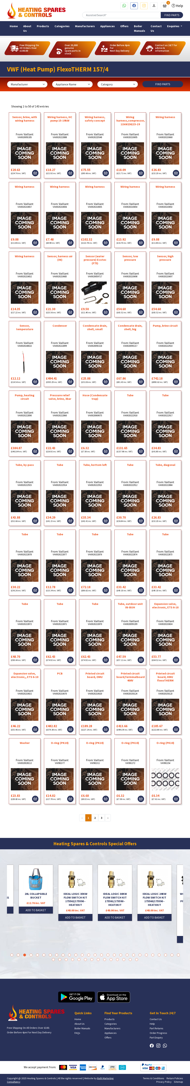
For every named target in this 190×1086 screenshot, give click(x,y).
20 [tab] (133, 955)
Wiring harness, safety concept (95, 118)
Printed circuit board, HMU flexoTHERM (165, 677)
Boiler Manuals (139, 28)
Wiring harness (165, 117)
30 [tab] (66, 959)
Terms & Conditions (153, 1078)
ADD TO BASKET (36, 910)
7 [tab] (50, 955)
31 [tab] (72, 959)
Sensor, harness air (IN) (59, 257)
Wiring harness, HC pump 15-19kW (59, 118)
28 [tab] (53, 959)
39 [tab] (123, 959)
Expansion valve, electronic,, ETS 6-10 (24, 675)
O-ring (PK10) (60, 743)
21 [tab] (140, 955)
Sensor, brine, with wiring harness (24, 118)
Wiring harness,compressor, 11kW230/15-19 (130, 120)
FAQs (77, 1033)
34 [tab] (91, 959)
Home (14, 26)
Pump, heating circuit (24, 397)
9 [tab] (63, 955)
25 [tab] (165, 955)
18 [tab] (120, 955)
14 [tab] (95, 955)
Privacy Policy (164, 1081)
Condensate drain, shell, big (130, 327)
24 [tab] (159, 955)
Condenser (60, 325)
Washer (25, 743)
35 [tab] (98, 959)
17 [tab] (114, 955)
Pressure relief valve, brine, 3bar (60, 397)
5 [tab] (37, 955)
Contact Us (156, 28)
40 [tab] (130, 959)
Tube (130, 395)
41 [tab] (136, 959)
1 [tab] (11, 955)
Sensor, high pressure (165, 257)
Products (43, 26)
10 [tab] (69, 955)
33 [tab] (85, 959)
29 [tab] (59, 959)
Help (179, 5)
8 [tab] (56, 955)
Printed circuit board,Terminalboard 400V (130, 677)
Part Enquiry (156, 1037)
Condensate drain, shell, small (95, 327)
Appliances (107, 26)
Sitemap (178, 1081)
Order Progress (158, 1033)
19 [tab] (127, 955)
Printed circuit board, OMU (94, 675)
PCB (60, 673)
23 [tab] (152, 955)
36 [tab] (104, 959)
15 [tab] (101, 955)
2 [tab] (18, 955)
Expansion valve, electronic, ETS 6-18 (165, 605)
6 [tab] (43, 955)
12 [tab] (82, 955)
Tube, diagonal (165, 465)
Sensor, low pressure (130, 257)
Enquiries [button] (173, 26)
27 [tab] (178, 955)
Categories (62, 26)
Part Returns (156, 1028)
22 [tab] (146, 955)
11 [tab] (75, 955)
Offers (124, 26)
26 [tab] (172, 955)
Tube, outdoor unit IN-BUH (130, 605)
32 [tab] (79, 959)
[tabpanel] (115, 893)
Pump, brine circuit (165, 325)
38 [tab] (117, 959)
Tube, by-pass (24, 465)
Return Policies (175, 1078)
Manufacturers (85, 26)
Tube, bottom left (95, 465)
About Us (27, 28)
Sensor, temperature (24, 327)
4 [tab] (31, 955)
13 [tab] (88, 955)
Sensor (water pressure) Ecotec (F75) (95, 259)
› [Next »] (107, 818)
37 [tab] (111, 959)
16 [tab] (108, 955)
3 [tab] (24, 955)
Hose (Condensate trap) (95, 397)
